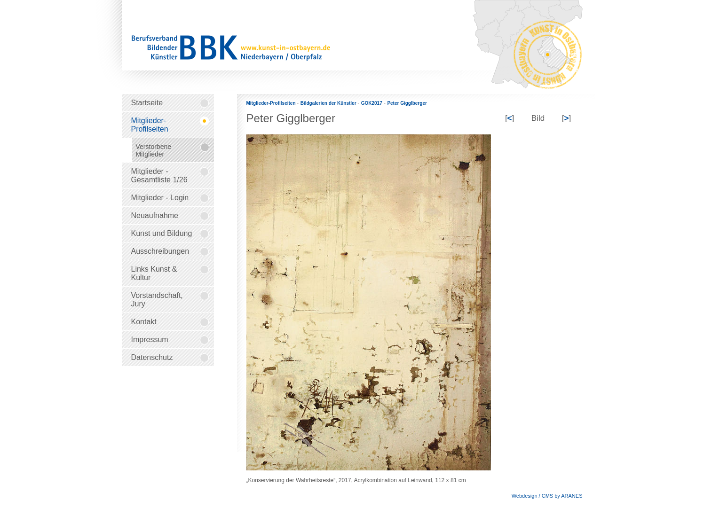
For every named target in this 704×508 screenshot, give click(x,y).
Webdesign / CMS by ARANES (547, 496)
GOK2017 (371, 103)
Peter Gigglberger (407, 103)
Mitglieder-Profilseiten (271, 103)
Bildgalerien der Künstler (329, 103)
